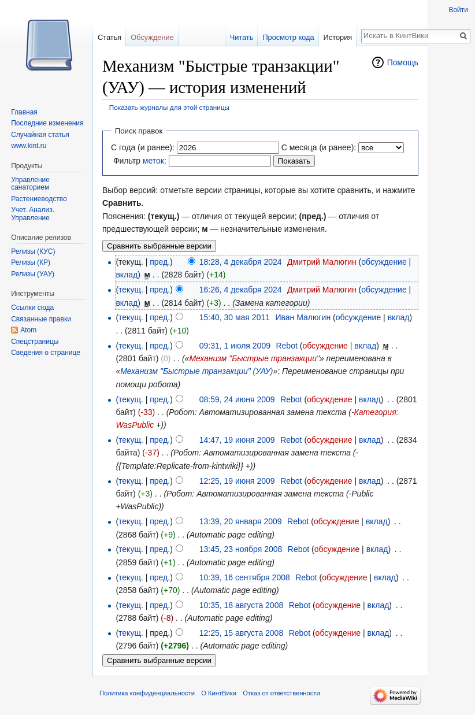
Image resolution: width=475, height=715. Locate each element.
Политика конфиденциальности (147, 693)
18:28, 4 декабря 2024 (240, 261)
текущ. (130, 289)
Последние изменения (47, 123)
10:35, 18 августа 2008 (241, 605)
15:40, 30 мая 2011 (234, 317)
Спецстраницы (34, 342)
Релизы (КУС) (33, 251)
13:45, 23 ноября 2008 (241, 549)
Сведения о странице (45, 353)
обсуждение (383, 261)
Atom (28, 330)
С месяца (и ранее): (319, 147)
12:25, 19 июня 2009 (237, 481)
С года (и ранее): (143, 147)
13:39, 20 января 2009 (240, 521)
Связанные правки (41, 319)
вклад (127, 274)
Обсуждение (152, 37)
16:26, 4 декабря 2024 (240, 289)
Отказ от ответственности (281, 693)
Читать (242, 37)
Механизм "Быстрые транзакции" (254, 358)
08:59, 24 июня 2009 (237, 399)
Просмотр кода (288, 37)
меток (153, 160)
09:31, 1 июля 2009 (234, 345)
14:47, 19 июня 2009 (237, 439)
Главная (24, 112)
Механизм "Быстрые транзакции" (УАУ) (196, 371)
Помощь (402, 62)
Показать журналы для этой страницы (169, 107)
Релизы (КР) (30, 262)
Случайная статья (40, 135)
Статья (109, 37)
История (338, 37)
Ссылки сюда (32, 307)
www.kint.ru (28, 146)
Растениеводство (38, 199)
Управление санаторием (30, 184)
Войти (458, 10)
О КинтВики (218, 693)
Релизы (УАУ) (32, 274)
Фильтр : (139, 160)
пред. (160, 261)
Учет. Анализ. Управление (32, 214)
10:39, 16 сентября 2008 (244, 577)
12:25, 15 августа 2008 (241, 633)
